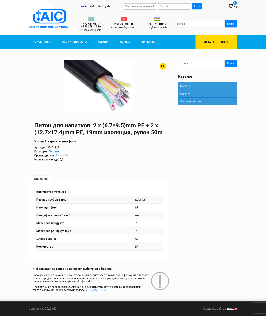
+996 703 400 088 (124, 24)
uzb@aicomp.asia (157, 27)
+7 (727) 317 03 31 (99, 290)
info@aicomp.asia (90, 30)
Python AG (62, 155)
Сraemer (185, 93)
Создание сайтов (220, 308)
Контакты (148, 41)
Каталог (103, 41)
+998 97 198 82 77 (157, 24)
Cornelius (186, 86)
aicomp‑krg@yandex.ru (123, 27)
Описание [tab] (41, 179)
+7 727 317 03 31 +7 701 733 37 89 (91, 25)
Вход (197, 6)
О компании (42, 41)
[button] (163, 66)
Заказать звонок (216, 42)
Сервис (125, 41)
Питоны (54, 151)
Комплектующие (190, 101)
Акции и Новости (74, 41)
